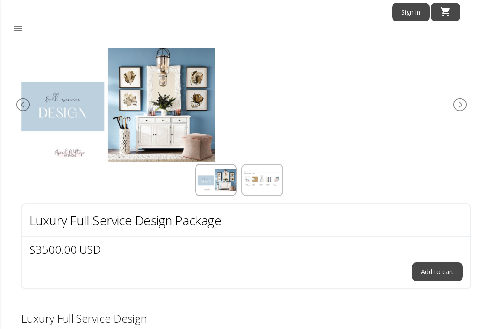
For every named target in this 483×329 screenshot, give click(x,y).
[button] (18, 28)
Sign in (410, 12)
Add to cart (437, 271)
